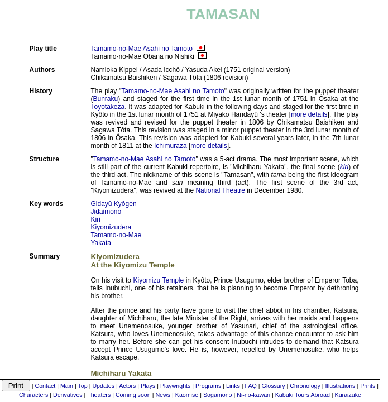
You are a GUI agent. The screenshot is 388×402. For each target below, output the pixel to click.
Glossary (273, 385)
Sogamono (217, 394)
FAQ (251, 385)
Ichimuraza (170, 146)
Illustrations (340, 385)
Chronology (305, 385)
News (162, 394)
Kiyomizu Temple (158, 280)
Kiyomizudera (111, 227)
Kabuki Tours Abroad (302, 394)
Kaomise (186, 394)
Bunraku (105, 99)
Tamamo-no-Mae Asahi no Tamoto (142, 48)
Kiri (95, 219)
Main (66, 385)
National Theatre (220, 190)
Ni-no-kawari (253, 394)
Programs (208, 385)
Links (233, 385)
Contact (45, 385)
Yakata (101, 243)
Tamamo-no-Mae (116, 235)
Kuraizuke (348, 394)
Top (83, 385)
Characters (33, 394)
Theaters (99, 394)
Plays (148, 385)
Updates (103, 385)
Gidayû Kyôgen (114, 204)
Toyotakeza (108, 107)
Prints (367, 385)
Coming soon (133, 394)
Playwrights (175, 385)
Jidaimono (106, 212)
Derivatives (68, 394)
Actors (127, 385)
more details (309, 114)
